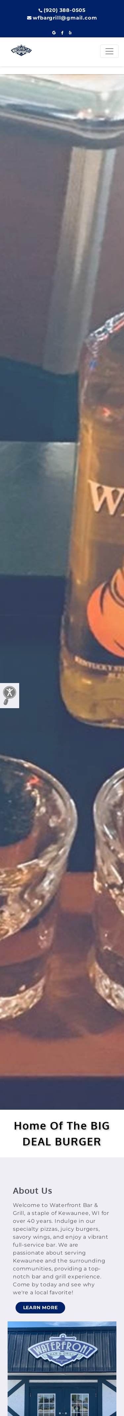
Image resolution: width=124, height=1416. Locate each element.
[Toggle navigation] (109, 51)
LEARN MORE (40, 1307)
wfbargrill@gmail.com (62, 18)
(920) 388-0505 (62, 10)
